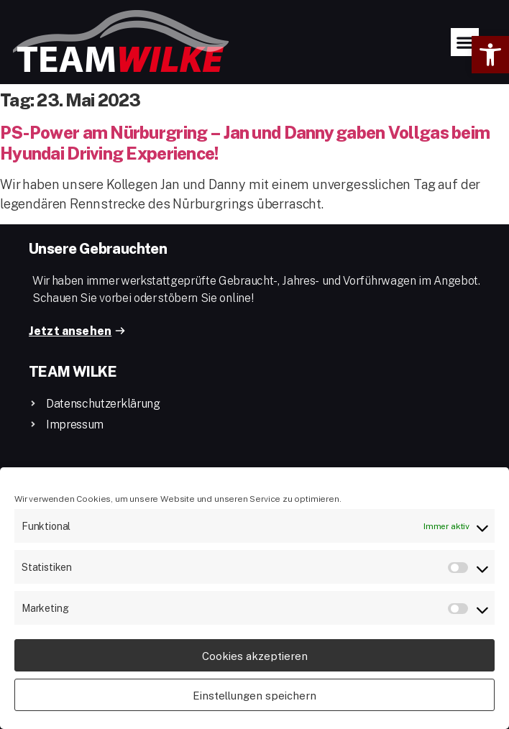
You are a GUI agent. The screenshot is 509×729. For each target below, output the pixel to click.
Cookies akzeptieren (255, 655)
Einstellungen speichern (254, 695)
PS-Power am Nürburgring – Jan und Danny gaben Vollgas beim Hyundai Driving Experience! (245, 142)
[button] (490, 54)
